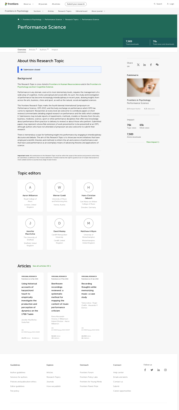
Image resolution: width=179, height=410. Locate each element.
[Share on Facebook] (150, 64)
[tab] (22, 49)
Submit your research (76, 4)
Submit (116, 386)
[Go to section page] (143, 93)
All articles (56, 4)
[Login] (170, 4)
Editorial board (81, 11)
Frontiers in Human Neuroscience (65, 84)
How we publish (54, 386)
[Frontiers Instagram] (165, 370)
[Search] (158, 4)
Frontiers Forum (87, 372)
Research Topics (64, 11)
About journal (97, 11)
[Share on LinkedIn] (144, 64)
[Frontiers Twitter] (151, 370)
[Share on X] (138, 64)
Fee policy (14, 391)
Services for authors (18, 377)
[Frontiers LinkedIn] (158, 370)
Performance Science (53, 19)
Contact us (118, 381)
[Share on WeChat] (157, 64)
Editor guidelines (17, 386)
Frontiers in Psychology (32, 19)
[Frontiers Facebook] (145, 370)
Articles (51, 11)
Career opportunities (122, 391)
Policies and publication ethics (23, 381)
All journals (43, 4)
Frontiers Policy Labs (89, 377)
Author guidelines (17, 372)
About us (27, 4)
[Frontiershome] (12, 4)
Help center (118, 372)
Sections (37, 11)
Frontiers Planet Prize (89, 386)
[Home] (18, 19)
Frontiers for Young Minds (91, 381)
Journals (50, 381)
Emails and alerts (120, 377)
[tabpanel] (89, 203)
